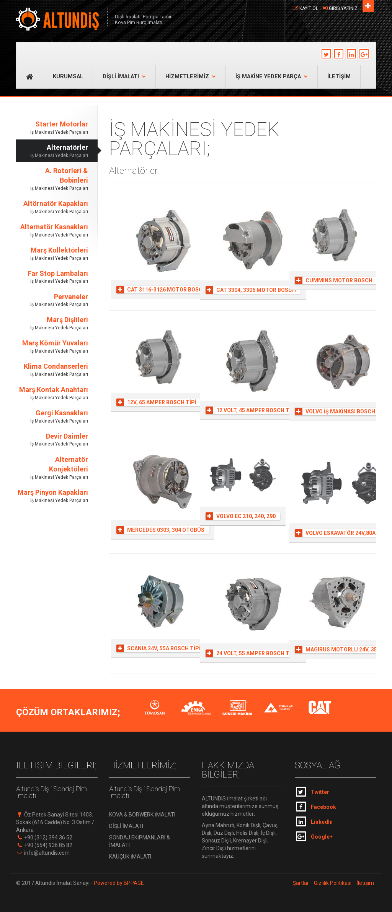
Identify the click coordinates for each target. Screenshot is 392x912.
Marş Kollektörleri (52, 254)
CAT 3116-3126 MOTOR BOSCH (161, 289)
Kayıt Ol (308, 8)
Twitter (312, 792)
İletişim (365, 883)
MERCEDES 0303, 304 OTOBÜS (160, 530)
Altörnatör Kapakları (52, 207)
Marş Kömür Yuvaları (52, 347)
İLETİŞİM (339, 76)
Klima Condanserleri (52, 370)
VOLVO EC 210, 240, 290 (241, 516)
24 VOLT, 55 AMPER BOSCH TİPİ (251, 653)
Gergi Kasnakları (52, 416)
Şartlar (301, 883)
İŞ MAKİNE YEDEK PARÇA (271, 76)
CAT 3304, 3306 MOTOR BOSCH (251, 290)
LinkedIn (314, 821)
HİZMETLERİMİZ (190, 76)
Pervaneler (52, 300)
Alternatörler (52, 151)
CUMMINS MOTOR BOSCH (333, 280)
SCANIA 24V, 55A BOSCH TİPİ (158, 648)
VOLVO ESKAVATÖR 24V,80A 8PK (341, 533)
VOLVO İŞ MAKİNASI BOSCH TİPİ (341, 411)
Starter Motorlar (52, 128)
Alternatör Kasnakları (52, 230)
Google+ (314, 836)
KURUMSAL (68, 76)
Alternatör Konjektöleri (52, 468)
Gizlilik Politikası (332, 883)
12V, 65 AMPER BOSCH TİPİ (156, 402)
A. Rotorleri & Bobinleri (52, 179)
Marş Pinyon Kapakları (52, 496)
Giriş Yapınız (343, 8)
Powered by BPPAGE (118, 883)
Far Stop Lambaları (52, 277)
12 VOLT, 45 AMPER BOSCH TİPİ (251, 410)
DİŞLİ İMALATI (124, 76)
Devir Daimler (52, 440)
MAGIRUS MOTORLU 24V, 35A (338, 649)
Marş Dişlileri (52, 323)
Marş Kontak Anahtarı (52, 393)
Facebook (316, 807)
